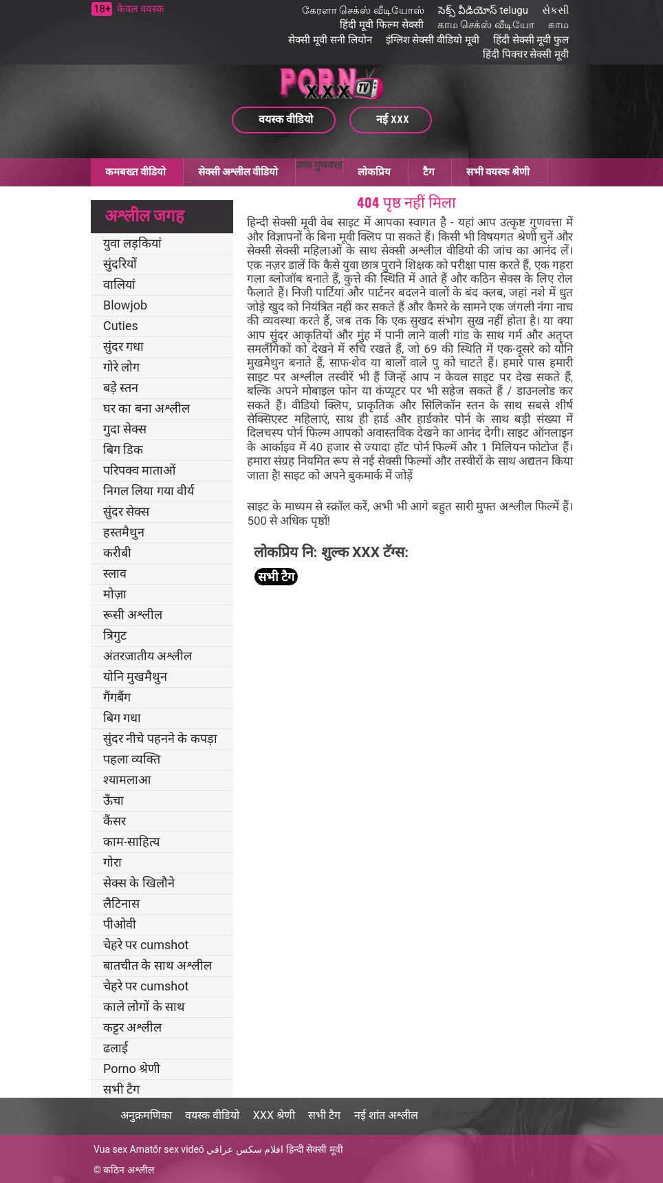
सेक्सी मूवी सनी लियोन (329, 40)
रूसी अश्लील (132, 614)
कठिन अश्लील (128, 1169)
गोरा (112, 862)
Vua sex (110, 1149)
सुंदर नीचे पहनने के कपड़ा (160, 738)
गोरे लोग (121, 367)
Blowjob (125, 305)
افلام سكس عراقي (244, 1149)
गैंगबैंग (117, 697)
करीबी (117, 552)
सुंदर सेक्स (126, 511)
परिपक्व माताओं (139, 470)
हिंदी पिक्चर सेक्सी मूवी (526, 54)
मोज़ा (115, 594)
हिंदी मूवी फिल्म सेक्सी (381, 25)
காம (558, 25)
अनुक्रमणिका (146, 1115)
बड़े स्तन (120, 387)
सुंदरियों (120, 264)
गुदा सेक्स (124, 429)
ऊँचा (113, 800)
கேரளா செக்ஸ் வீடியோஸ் (363, 10)
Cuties (120, 325)
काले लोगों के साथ (144, 1006)
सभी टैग (121, 1089)
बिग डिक (123, 449)
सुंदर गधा (123, 346)
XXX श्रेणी (274, 1115)
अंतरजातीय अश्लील (147, 656)
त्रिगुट (115, 635)
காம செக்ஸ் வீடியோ (485, 25)
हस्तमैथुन (123, 532)
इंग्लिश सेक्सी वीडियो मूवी (432, 40)
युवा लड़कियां (132, 243)
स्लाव (115, 573)
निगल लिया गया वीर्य (148, 491)
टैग (428, 172)
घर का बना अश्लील (146, 408)
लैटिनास (121, 903)
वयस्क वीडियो (212, 1115)
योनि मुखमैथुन (135, 676)
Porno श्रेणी (131, 1068)
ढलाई (115, 1048)
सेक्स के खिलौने (139, 883)
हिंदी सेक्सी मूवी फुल (531, 40)
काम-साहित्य (131, 841)
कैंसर (114, 821)
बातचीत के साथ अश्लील (157, 965)
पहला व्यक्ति (131, 759)
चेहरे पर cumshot (145, 944)
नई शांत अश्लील (386, 1115)
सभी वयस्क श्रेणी (498, 172)
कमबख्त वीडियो (135, 172)
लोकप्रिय (374, 172)
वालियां (119, 284)
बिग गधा (122, 717)
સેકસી (555, 10)
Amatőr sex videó (167, 1149)
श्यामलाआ (127, 779)
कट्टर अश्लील (132, 1027)
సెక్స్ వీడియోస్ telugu (483, 10)
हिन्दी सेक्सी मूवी (314, 1149)
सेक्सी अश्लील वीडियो (238, 172)
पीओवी (119, 924)
